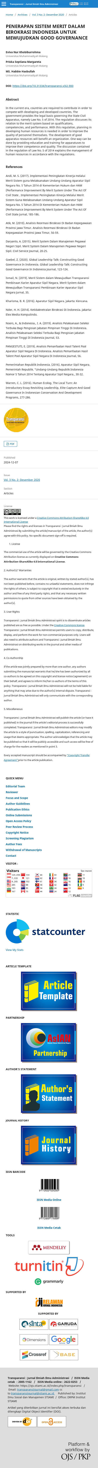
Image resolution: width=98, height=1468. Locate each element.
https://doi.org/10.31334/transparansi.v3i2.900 (43, 86)
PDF (11, 444)
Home (9, 14)
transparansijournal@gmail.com (38, 1389)
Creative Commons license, (69, 625)
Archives (22, 14)
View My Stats (14, 950)
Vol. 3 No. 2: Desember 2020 (48, 14)
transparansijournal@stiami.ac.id (33, 1393)
